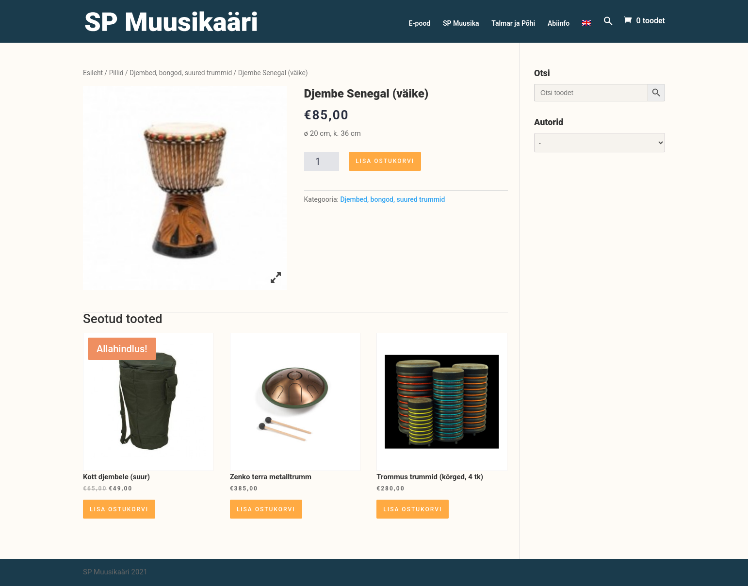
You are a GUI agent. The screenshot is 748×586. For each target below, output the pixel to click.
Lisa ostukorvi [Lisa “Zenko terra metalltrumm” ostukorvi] (266, 509)
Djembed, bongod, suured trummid (181, 73)
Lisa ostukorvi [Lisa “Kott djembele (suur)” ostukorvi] (119, 509)
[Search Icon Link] (608, 29)
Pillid (116, 73)
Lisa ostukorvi (385, 161)
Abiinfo (558, 23)
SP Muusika (461, 23)
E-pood (420, 23)
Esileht (93, 73)
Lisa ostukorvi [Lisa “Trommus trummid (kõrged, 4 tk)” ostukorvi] (412, 509)
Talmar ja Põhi (513, 23)
